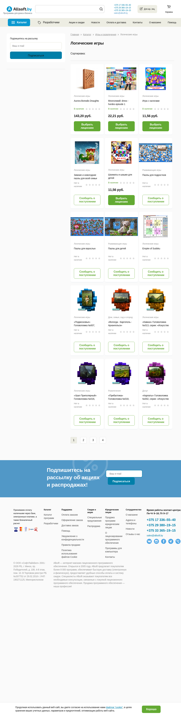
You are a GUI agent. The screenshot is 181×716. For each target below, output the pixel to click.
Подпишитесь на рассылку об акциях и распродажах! (73, 477)
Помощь (172, 22)
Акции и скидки (76, 22)
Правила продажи (71, 545)
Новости (95, 22)
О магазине (155, 22)
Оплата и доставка (116, 22)
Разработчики (48, 22)
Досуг (145, 390)
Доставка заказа (70, 525)
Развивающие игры (151, 170)
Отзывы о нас (133, 534)
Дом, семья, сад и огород (120, 317)
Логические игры (82, 96)
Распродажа (93, 526)
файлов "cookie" (114, 707)
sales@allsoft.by (121, 13)
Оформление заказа (72, 520)
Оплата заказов (70, 514)
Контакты (137, 22)
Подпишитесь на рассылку (24, 38)
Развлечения (114, 390)
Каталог (22, 22)
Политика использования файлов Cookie (69, 553)
